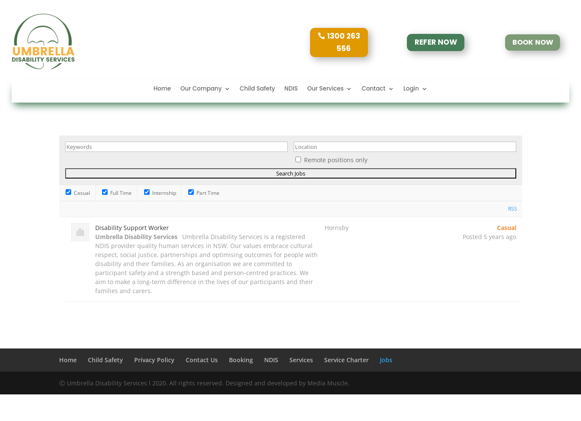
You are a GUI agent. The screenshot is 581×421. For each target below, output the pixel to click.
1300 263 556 (343, 42)
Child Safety (257, 89)
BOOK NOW (533, 42)
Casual (78, 193)
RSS (512, 209)
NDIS (291, 89)
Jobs (386, 360)
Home (162, 89)
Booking (241, 360)
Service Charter (346, 360)
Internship (160, 193)
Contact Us (202, 360)
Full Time (117, 193)
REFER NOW (436, 42)
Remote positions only (335, 160)
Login (411, 89)
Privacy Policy (154, 360)
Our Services (325, 89)
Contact (373, 89)
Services (301, 360)
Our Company (201, 89)
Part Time (204, 193)
